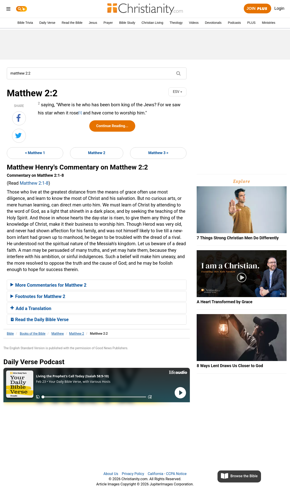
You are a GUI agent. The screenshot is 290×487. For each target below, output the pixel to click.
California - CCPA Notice (167, 474)
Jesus (93, 22)
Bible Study (127, 22)
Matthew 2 (96, 153)
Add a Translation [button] (30, 308)
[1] (80, 113)
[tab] (96, 285)
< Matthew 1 (35, 153)
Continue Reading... (112, 126)
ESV (177, 92)
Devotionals (213, 22)
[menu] (8, 10)
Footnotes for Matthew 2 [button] (37, 296)
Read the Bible (72, 22)
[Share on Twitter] (19, 136)
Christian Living (152, 22)
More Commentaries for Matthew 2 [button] (48, 285)
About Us (110, 474)
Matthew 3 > (158, 153)
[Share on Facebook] (19, 118)
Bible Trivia (25, 22)
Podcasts (234, 22)
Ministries (268, 22)
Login (279, 8)
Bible (10, 333)
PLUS (251, 22)
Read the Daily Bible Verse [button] (39, 319)
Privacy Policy (133, 474)
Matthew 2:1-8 (34, 183)
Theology (176, 22)
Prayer (108, 22)
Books (33, 333)
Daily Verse (47, 22)
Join (257, 9)
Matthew (57, 333)
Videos (194, 22)
